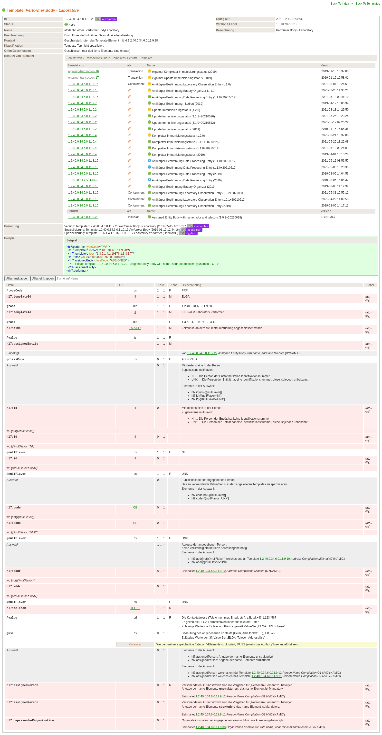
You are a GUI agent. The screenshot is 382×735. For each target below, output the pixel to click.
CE (135, 507)
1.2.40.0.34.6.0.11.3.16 (83, 84)
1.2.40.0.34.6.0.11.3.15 (83, 97)
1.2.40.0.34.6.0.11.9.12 (267, 672)
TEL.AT (135, 608)
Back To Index (340, 3)
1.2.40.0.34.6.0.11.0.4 (82, 135)
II (135, 296)
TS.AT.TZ (135, 328)
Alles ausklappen (17, 278)
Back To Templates (368, 3)
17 (83, 77)
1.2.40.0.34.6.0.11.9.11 (267, 676)
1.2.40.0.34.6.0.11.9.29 (83, 217)
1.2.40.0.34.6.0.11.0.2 (82, 109)
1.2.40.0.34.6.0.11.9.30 (211, 727)
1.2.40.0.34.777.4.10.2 (82, 180)
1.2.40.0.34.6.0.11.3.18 (83, 90)
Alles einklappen (43, 278)
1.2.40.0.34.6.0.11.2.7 (82, 103)
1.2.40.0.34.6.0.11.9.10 (275, 558)
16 (83, 71)
